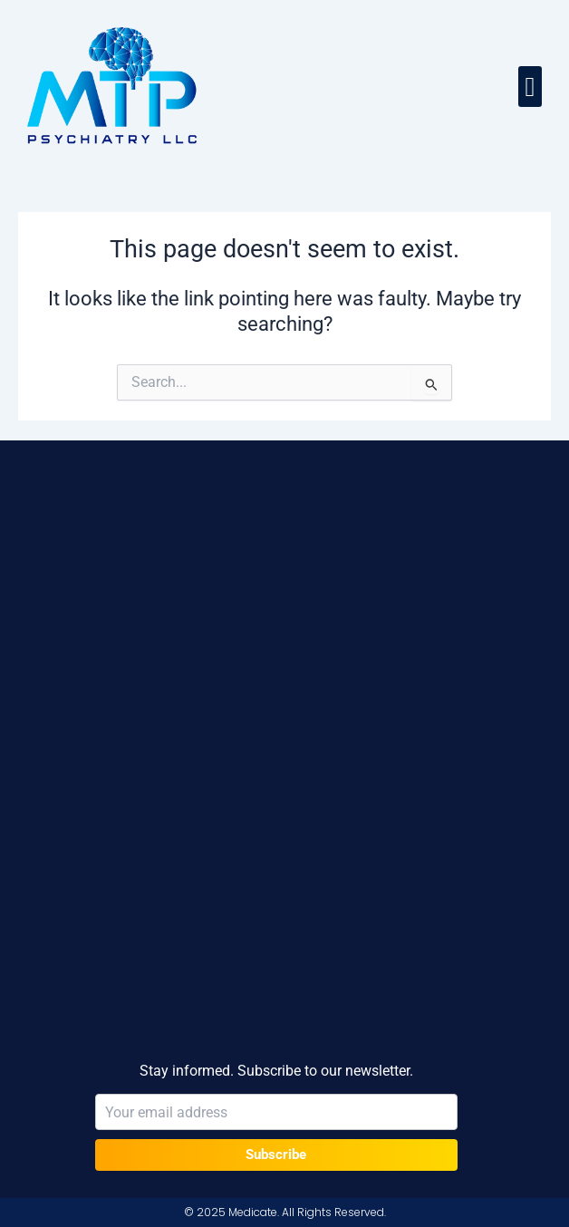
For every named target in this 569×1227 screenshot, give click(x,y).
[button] (530, 86)
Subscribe (276, 1154)
